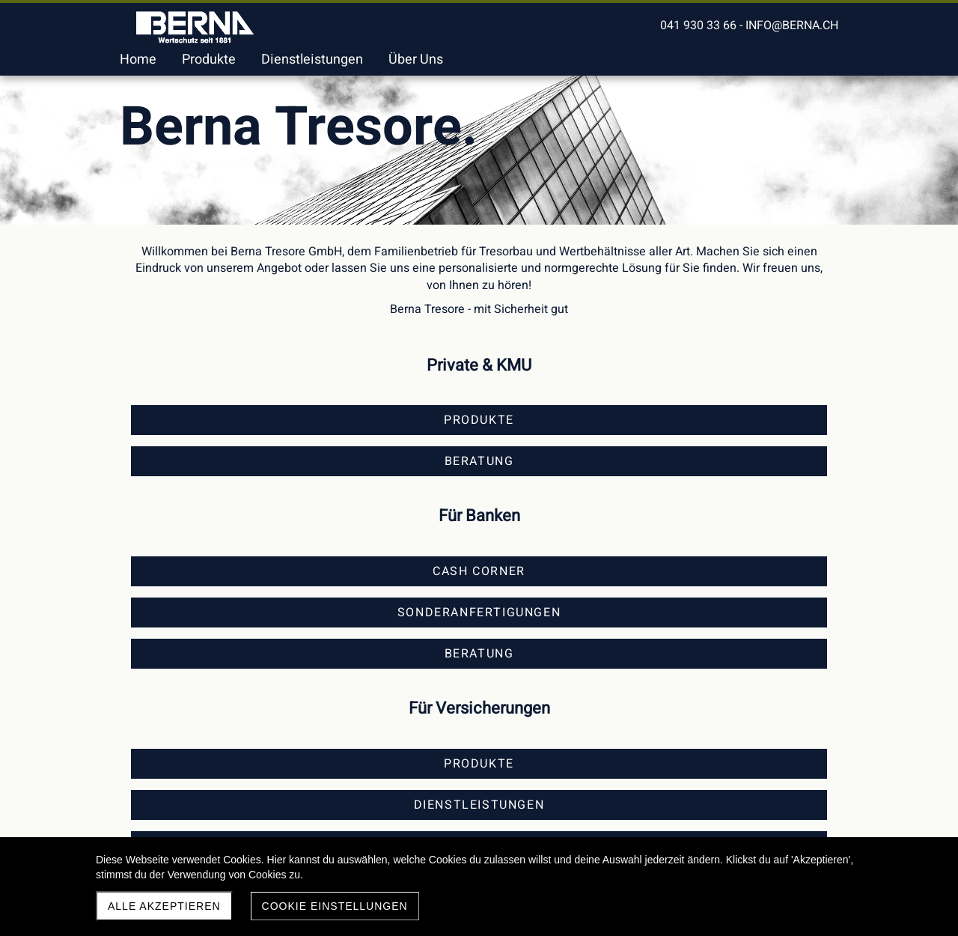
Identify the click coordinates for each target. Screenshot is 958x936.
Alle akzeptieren (164, 906)
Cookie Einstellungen (335, 906)
